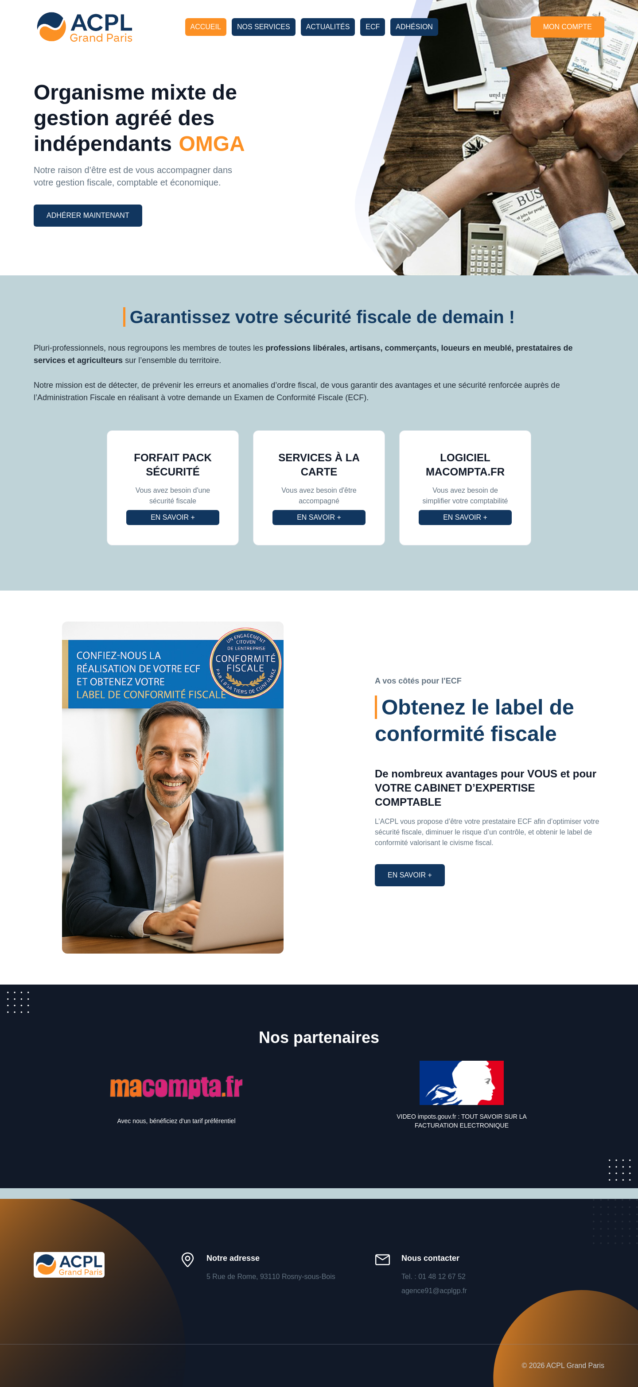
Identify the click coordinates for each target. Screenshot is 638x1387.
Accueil (206, 27)
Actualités (328, 27)
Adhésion (414, 27)
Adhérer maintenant (88, 215)
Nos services (263, 27)
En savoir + (173, 517)
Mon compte (567, 27)
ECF (373, 27)
